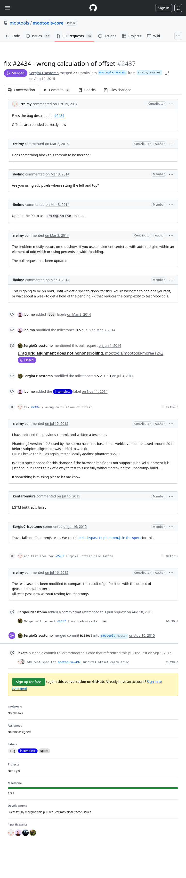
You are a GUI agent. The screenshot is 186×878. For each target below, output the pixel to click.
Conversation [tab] (21, 89)
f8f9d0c (172, 662)
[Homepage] (93, 8)
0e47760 (172, 556)
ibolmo (18, 174)
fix (26, 407)
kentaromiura (24, 496)
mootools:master (112, 72)
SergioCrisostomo (44, 72)
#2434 (59, 115)
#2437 (60, 556)
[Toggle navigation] (7, 7)
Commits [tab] (58, 89)
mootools (19, 23)
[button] (171, 103)
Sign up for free (28, 681)
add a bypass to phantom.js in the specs (109, 537)
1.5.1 (80, 330)
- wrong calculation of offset (66, 407)
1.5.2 (98, 376)
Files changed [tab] (117, 89)
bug (51, 315)
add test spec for (39, 556)
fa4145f (172, 407)
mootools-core (48, 23)
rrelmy (26, 104)
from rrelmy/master (83, 621)
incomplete (62, 392)
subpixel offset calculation (89, 556)
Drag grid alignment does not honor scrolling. (90, 353)
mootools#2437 (69, 662)
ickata (23, 653)
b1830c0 (172, 621)
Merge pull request (40, 621)
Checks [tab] (87, 89)
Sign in (163, 8)
